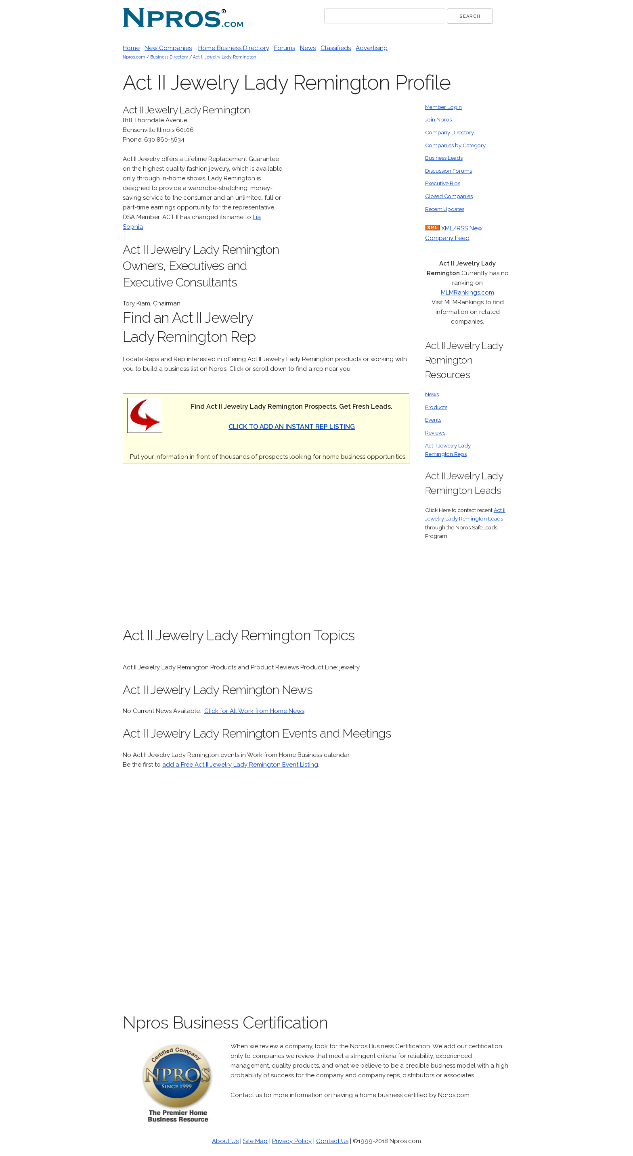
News (308, 48)
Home (131, 48)
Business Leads (444, 158)
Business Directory (169, 56)
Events (433, 419)
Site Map (255, 1141)
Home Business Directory (233, 48)
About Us (225, 1141)
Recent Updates (444, 209)
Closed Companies (449, 196)
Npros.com (134, 56)
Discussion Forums (448, 170)
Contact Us (332, 1141)
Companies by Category (455, 145)
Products (436, 407)
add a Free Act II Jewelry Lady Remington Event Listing (240, 764)
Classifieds (336, 48)
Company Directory (449, 132)
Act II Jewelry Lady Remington (224, 56)
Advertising (372, 48)
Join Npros (438, 119)
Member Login (443, 107)
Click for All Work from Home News (254, 711)
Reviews (435, 432)
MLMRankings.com (467, 292)
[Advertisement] (348, 224)
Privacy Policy (292, 1141)
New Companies (168, 48)
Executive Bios (442, 183)
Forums (284, 48)
